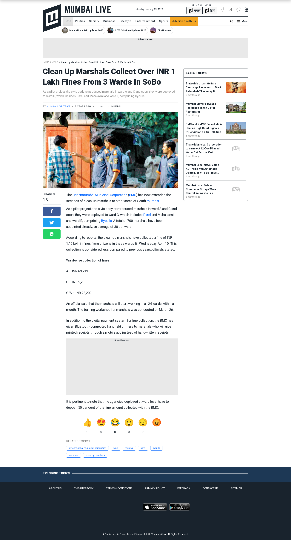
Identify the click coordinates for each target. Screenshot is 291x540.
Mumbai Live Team (58, 106)
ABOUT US (55, 488)
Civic (68, 21)
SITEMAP (236, 488)
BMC (132, 195)
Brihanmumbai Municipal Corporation (100, 195)
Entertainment (145, 21)
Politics (80, 21)
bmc (115, 448)
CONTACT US (210, 488)
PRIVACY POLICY (155, 488)
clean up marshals (95, 455)
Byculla (106, 221)
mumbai (153, 201)
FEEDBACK (183, 488)
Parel (147, 215)
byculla (156, 448)
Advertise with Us (184, 21)
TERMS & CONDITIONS (119, 488)
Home (46, 62)
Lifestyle (125, 21)
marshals (73, 455)
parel (143, 448)
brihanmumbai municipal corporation (87, 448)
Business (109, 21)
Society (94, 21)
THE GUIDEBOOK (83, 488)
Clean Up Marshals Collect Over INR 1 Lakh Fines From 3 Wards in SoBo (98, 62)
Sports (163, 21)
